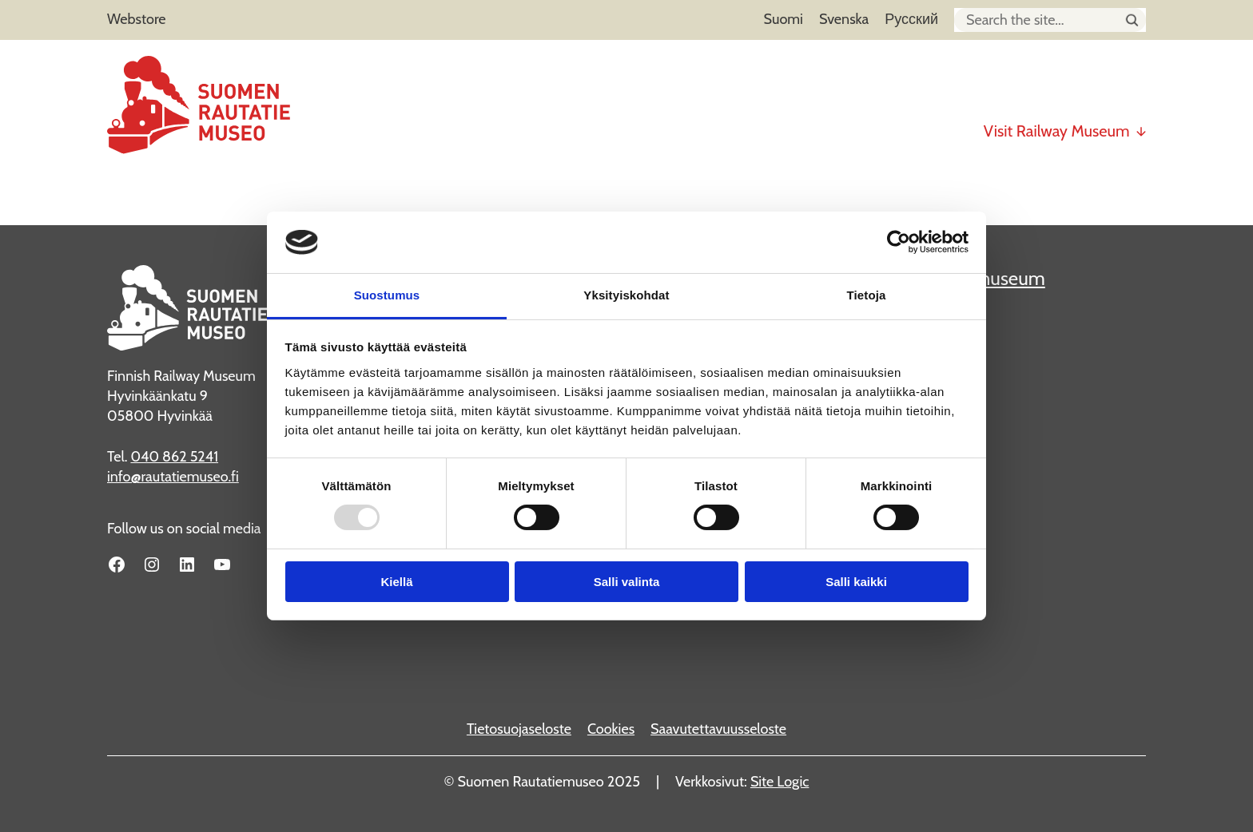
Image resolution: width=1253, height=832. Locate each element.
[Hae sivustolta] (1132, 20)
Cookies (610, 729)
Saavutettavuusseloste (718, 729)
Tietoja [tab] (866, 295)
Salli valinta (627, 581)
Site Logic (779, 781)
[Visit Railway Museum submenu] (1141, 124)
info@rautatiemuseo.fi (173, 476)
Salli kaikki (856, 581)
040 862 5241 (174, 457)
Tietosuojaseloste (519, 729)
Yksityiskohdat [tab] (626, 295)
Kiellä (396, 581)
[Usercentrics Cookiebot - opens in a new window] (899, 242)
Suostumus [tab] (387, 295)
